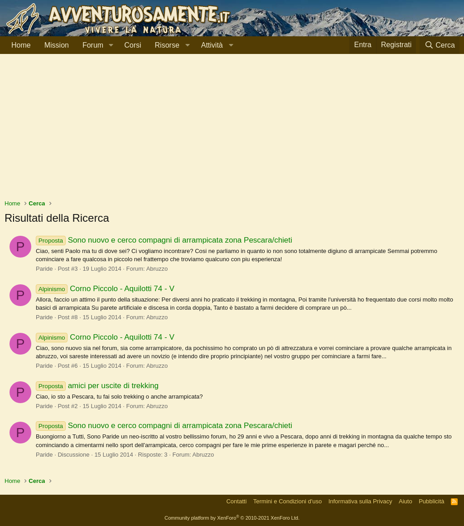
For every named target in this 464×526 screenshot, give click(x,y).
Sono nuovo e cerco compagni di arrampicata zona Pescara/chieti (164, 240)
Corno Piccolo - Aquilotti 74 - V (105, 288)
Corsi (132, 45)
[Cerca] (439, 45)
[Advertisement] (232, 131)
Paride (44, 268)
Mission (56, 45)
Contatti (236, 501)
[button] (110, 45)
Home (21, 45)
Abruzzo (157, 268)
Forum (92, 45)
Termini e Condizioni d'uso (287, 501)
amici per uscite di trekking (97, 385)
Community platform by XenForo (232, 518)
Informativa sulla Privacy (360, 501)
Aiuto (405, 501)
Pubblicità (431, 501)
